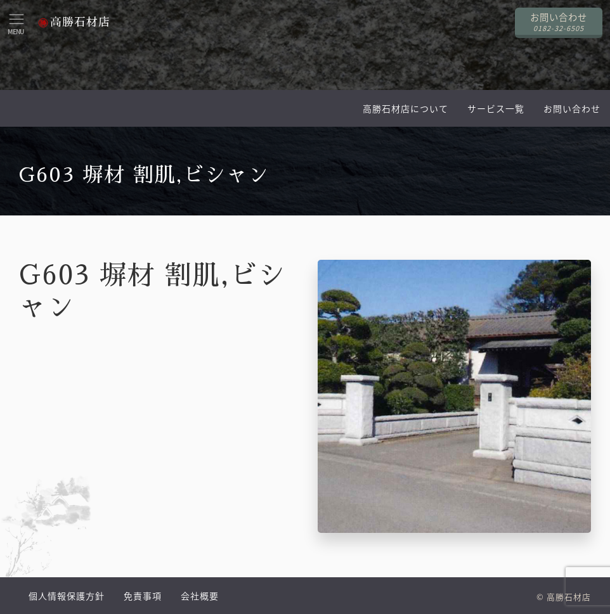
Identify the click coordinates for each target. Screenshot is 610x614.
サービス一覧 (495, 108)
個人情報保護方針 (67, 595)
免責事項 (143, 595)
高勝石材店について (405, 108)
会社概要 (200, 595)
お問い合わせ (571, 108)
